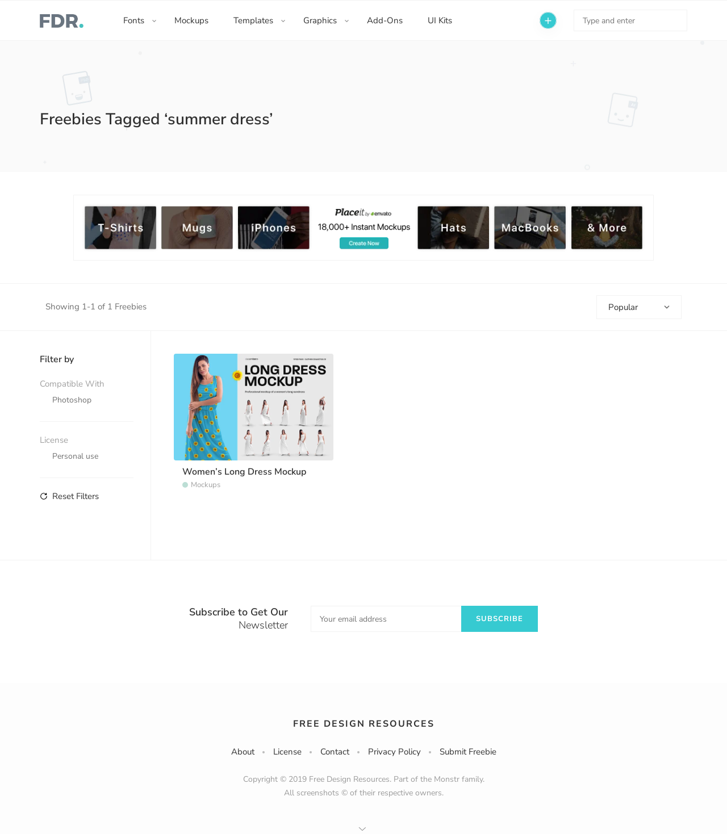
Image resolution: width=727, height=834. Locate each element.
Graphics (320, 20)
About (242, 751)
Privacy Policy (394, 751)
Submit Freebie (468, 751)
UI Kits (440, 20)
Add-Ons (385, 20)
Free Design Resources (363, 724)
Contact (334, 751)
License (287, 751)
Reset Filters (69, 496)
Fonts (133, 20)
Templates (253, 20)
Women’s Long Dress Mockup (244, 472)
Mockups (191, 20)
